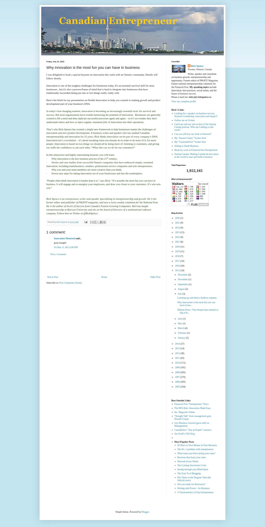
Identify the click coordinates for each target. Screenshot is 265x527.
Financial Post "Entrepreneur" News (191, 404)
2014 (177, 343)
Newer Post (52, 277)
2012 (177, 353)
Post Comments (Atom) (70, 283)
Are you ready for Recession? (191, 484)
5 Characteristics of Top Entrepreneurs (195, 492)
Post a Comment (58, 254)
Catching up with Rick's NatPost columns (197, 298)
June (180, 318)
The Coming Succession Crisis (191, 465)
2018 (177, 256)
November (183, 279)
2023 (177, 232)
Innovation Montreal (64, 238)
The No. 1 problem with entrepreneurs (195, 449)
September (183, 284)
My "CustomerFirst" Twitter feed (190, 142)
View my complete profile (183, 101)
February (182, 333)
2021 (177, 242)
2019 (177, 251)
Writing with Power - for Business (193, 488)
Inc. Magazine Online (184, 412)
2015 (177, 270)
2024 (177, 227)
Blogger (145, 512)
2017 (177, 261)
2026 (177, 218)
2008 (177, 372)
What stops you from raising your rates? (196, 453)
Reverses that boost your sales (191, 457)
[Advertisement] (104, 266)
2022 (177, 237)
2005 (177, 386)
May (180, 323)
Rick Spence (197, 66)
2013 (177, 348)
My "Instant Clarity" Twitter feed (190, 138)
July (180, 294)
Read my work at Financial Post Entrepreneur (196, 150)
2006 (177, 382)
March (181, 328)
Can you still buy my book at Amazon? (192, 134)
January (182, 338)
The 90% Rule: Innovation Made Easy (192, 408)
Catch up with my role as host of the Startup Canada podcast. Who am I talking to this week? (195, 127)
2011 (177, 358)
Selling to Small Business (186, 146)
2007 (177, 377)
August (181, 289)
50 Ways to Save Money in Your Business (197, 445)
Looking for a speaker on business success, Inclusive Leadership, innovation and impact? (196, 115)
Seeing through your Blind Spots (192, 469)
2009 (177, 367)
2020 (177, 246)
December (183, 274)
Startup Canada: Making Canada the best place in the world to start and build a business (196, 155)
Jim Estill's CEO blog (184, 434)
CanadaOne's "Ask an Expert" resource (192, 430)
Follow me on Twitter (184, 120)
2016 (177, 266)
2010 (177, 363)
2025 (177, 222)
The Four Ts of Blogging (189, 473)
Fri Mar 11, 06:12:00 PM (66, 247)
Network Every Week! (187, 461)
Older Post (155, 277)
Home (104, 277)
